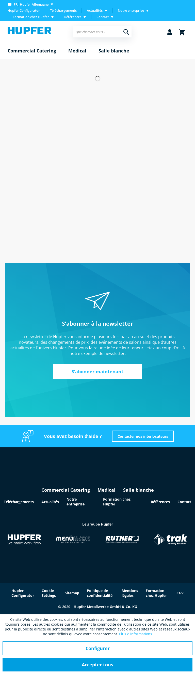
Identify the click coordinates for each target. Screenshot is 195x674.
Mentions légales (130, 593)
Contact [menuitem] (102, 17)
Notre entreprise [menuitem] (131, 10)
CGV (180, 592)
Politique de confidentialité (99, 593)
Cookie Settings (49, 593)
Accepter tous (97, 665)
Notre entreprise (76, 501)
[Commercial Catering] (32, 51)
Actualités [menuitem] (95, 10)
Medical (107, 490)
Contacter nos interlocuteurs (143, 436)
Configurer (98, 648)
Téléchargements (63, 10)
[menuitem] (32, 4)
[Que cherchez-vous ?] (102, 31)
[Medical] (77, 51)
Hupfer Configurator (24, 10)
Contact (184, 501)
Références (160, 501)
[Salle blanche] (113, 51)
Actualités (50, 501)
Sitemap (72, 592)
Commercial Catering (65, 490)
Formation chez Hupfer (156, 593)
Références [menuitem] (72, 17)
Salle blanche (138, 490)
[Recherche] (126, 31)
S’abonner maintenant (97, 371)
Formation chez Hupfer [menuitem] (31, 17)
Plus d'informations (135, 633)
